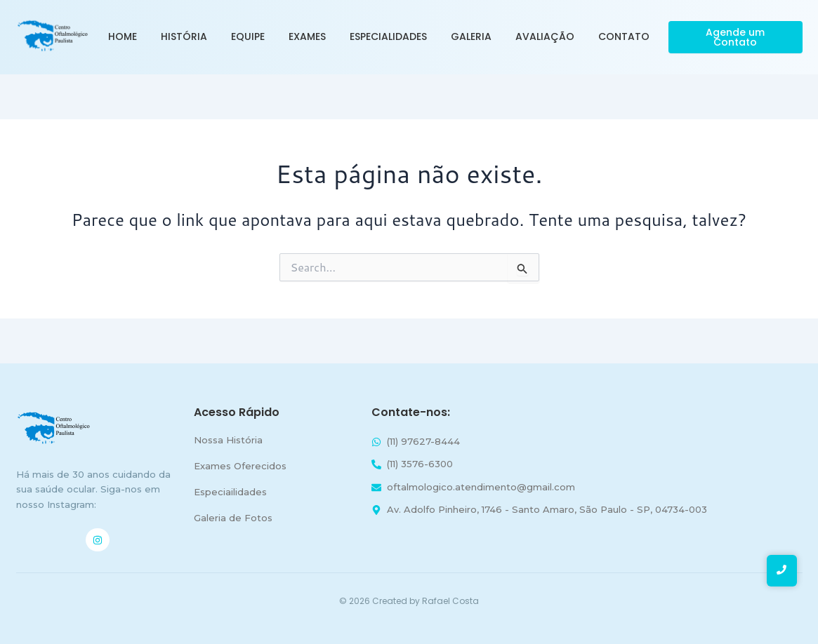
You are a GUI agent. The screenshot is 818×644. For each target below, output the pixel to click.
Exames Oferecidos (240, 465)
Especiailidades (230, 491)
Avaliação (544, 36)
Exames (307, 36)
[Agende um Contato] (735, 37)
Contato (623, 36)
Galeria (471, 36)
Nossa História (228, 439)
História (184, 36)
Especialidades (388, 36)
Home (122, 36)
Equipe (248, 36)
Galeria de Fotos (233, 517)
